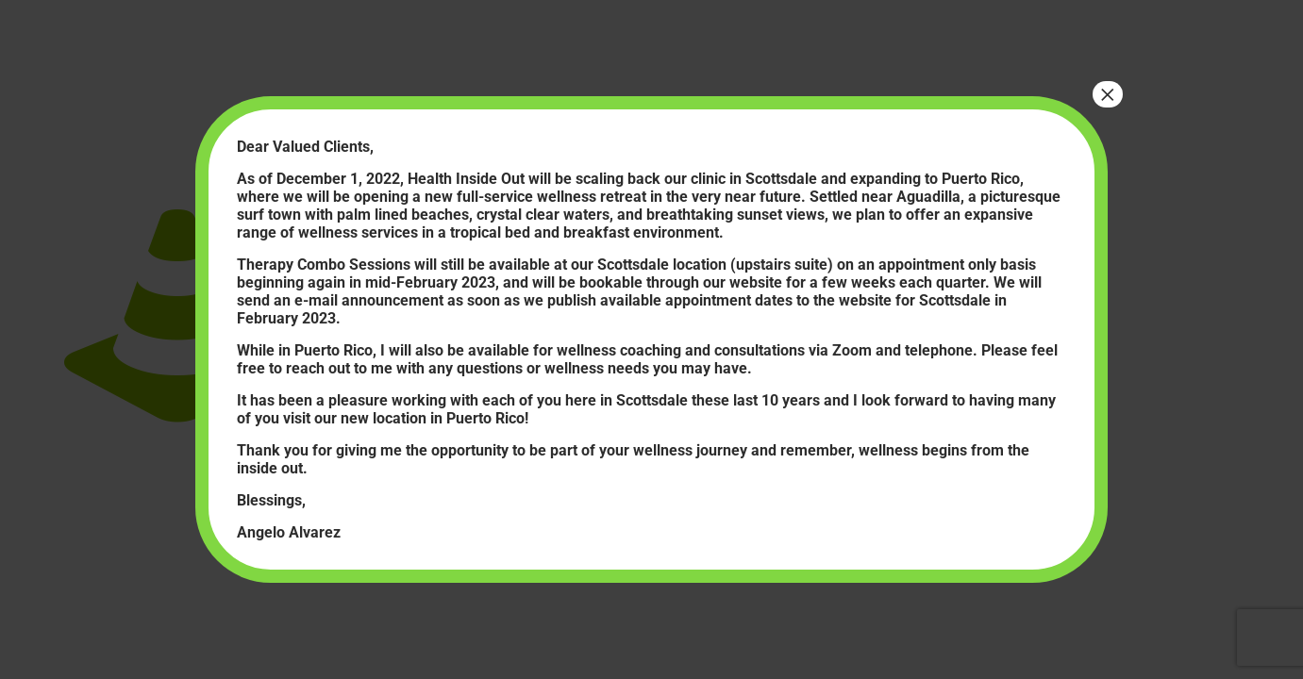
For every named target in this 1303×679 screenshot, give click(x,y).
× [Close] (1107, 94)
